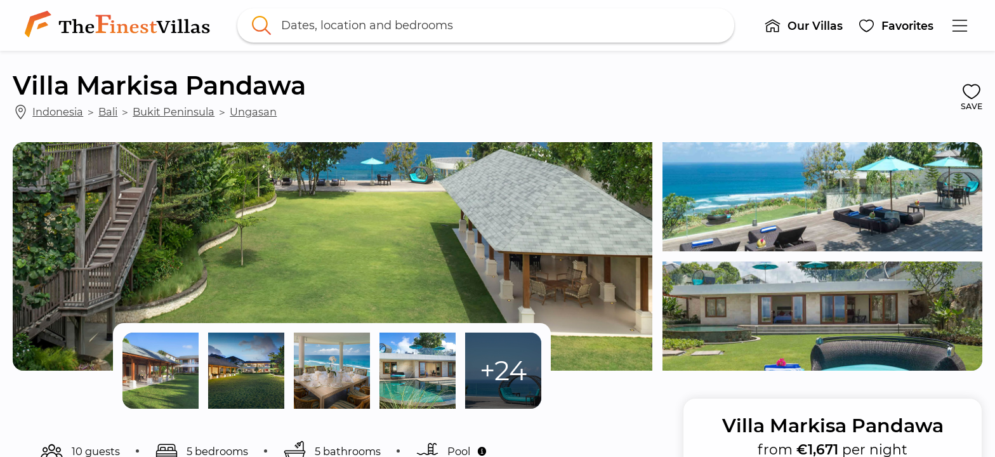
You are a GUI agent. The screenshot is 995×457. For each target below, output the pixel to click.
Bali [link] (107, 111)
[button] (803, 25)
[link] (120, 25)
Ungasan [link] (253, 111)
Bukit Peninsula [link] (173, 111)
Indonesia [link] (57, 111)
